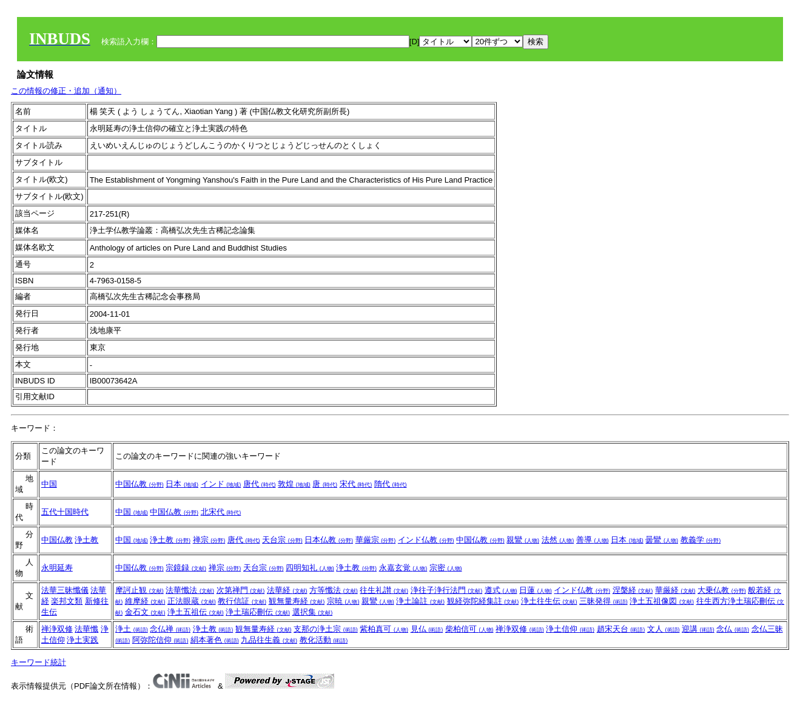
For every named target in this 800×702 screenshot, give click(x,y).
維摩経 (145, 601)
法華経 (287, 590)
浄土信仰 (570, 628)
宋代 (356, 483)
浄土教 (86, 539)
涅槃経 (633, 590)
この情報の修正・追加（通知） (66, 90)
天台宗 (282, 539)
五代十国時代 (65, 511)
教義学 (701, 539)
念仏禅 (170, 628)
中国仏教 (139, 483)
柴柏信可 (469, 628)
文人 (663, 628)
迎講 (698, 628)
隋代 (390, 483)
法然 (558, 539)
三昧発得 (603, 601)
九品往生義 (269, 639)
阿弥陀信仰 (160, 639)
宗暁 (343, 601)
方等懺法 (333, 590)
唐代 (259, 483)
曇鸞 (661, 539)
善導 (592, 539)
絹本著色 (214, 639)
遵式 (501, 590)
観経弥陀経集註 (483, 601)
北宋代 (221, 511)
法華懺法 (190, 590)
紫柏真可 (384, 628)
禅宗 (209, 539)
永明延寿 (57, 567)
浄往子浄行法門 (447, 590)
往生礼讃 (384, 590)
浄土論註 (420, 601)
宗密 (445, 567)
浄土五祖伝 (195, 611)
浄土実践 (82, 639)
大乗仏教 (721, 590)
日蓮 (535, 590)
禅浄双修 (57, 628)
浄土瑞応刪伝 (258, 611)
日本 (182, 483)
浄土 (131, 628)
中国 (49, 483)
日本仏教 (328, 539)
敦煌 (294, 483)
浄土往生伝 (549, 601)
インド (221, 483)
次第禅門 (241, 590)
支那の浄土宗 (326, 628)
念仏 (732, 628)
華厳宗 (375, 539)
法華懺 (86, 628)
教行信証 (242, 601)
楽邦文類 (66, 601)
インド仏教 (426, 539)
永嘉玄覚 (403, 567)
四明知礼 (310, 567)
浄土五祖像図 (662, 601)
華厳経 (675, 590)
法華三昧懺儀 (65, 590)
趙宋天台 (621, 628)
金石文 (145, 611)
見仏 (427, 628)
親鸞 (522, 539)
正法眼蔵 (191, 601)
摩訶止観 (139, 590)
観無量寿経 (297, 601)
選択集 (312, 611)
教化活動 (324, 639)
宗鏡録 (186, 567)
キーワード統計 (38, 662)
